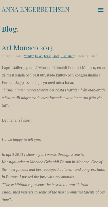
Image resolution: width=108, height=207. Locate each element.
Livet (55, 55)
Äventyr (29, 55)
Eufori (39, 55)
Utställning (67, 55)
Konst (47, 55)
